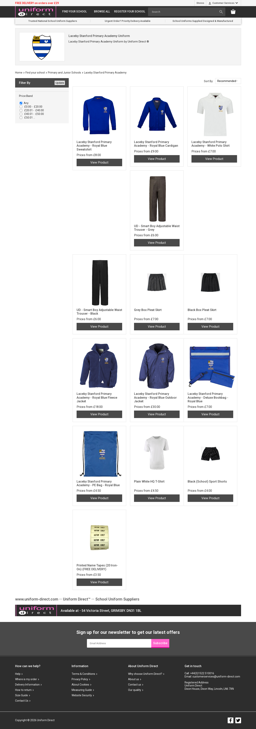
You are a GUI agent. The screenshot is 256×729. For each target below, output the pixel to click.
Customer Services (223, 3)
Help (17, 673)
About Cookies (80, 684)
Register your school (129, 11)
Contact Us (21, 700)
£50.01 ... (29, 117)
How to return (23, 689)
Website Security (82, 695)
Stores (200, 3)
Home (18, 72)
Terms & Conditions (83, 673)
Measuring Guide (82, 689)
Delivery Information (27, 684)
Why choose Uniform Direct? (145, 673)
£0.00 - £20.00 (33, 106)
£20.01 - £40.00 (34, 110)
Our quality (134, 689)
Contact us (134, 684)
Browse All (102, 11)
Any (26, 103)
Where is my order (26, 679)
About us (133, 679)
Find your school (74, 11)
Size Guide (21, 695)
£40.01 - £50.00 (34, 113)
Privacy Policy (80, 679)
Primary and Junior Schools (64, 72)
